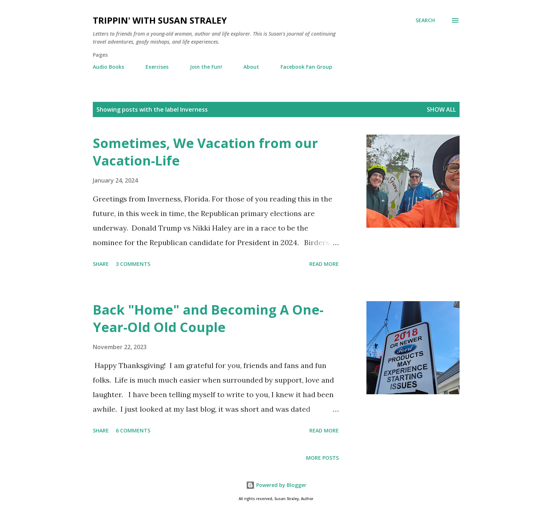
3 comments (133, 263)
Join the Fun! (206, 66)
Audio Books (108, 66)
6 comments (133, 430)
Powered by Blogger (276, 485)
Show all (441, 109)
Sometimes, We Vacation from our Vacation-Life (205, 151)
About (251, 66)
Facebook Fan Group (306, 66)
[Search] (425, 20)
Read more (324, 263)
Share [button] (101, 263)
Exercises (157, 66)
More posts (322, 457)
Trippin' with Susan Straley (160, 20)
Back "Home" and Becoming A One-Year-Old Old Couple (208, 318)
